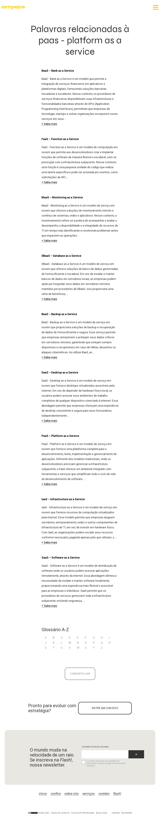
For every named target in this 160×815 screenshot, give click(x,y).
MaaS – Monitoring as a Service (62, 197)
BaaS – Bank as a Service (58, 70)
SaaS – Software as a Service (61, 557)
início (43, 793)
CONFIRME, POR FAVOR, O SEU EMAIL (95, 747)
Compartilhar (80, 673)
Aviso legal (101, 813)
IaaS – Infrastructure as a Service (63, 499)
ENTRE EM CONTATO (105, 708)
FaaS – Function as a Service (60, 139)
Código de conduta (60, 813)
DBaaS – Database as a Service (61, 255)
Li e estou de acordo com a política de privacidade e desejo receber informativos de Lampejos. (103, 763)
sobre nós (71, 793)
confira (56, 793)
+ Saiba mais (49, 123)
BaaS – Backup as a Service (59, 314)
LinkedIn (116, 813)
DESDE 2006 (38, 813)
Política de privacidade (82, 813)
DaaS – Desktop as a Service (60, 372)
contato (104, 793)
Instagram (126, 813)
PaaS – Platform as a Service (60, 435)
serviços (88, 793)
